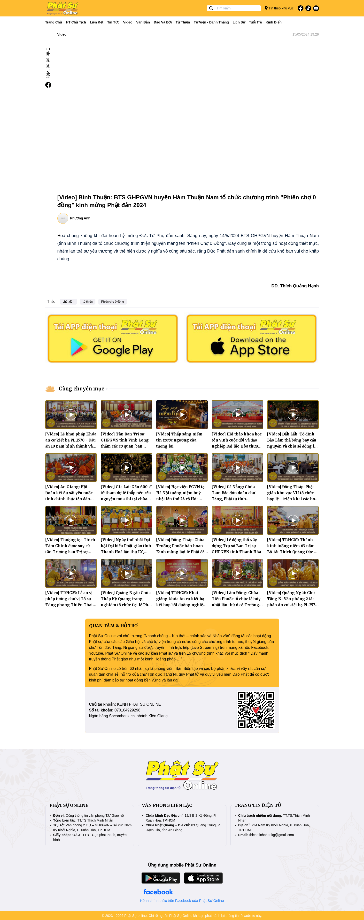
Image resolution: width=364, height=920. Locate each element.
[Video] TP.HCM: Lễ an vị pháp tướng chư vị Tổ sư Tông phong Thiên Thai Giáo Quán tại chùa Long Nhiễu (69, 605)
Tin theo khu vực (279, 8)
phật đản (68, 301)
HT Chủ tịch (76, 22)
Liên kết (96, 22)
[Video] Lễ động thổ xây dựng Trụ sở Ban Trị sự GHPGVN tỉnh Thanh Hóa (236, 546)
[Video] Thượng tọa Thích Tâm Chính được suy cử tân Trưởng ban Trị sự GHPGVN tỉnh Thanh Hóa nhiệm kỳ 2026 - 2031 (70, 552)
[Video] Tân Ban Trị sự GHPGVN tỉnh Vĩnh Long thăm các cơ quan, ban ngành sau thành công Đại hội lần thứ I (126, 446)
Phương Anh (80, 218)
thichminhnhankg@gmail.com (271, 835)
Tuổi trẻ (255, 22)
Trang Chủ (53, 22)
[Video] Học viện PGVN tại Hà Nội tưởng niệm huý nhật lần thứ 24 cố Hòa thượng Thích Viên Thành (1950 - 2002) (181, 499)
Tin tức (113, 22)
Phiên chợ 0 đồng (112, 301)
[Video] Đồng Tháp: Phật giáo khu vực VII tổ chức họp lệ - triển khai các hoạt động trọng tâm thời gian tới (292, 499)
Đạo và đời (163, 22)
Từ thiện (183, 22)
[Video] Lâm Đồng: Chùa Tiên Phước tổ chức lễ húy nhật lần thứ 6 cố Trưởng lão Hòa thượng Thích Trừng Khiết (236, 605)
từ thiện (88, 301)
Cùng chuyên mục (81, 389)
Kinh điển (274, 22)
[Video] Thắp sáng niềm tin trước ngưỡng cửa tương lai (179, 440)
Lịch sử (239, 22)
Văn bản (143, 22)
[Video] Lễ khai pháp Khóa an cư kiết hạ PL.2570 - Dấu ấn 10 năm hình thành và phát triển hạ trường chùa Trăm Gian (70, 446)
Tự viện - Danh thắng (211, 22)
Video (127, 22)
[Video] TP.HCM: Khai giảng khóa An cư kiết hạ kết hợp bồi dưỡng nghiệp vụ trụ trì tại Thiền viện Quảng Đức (180, 605)
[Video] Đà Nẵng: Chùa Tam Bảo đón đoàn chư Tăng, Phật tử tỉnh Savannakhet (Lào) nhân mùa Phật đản (235, 499)
